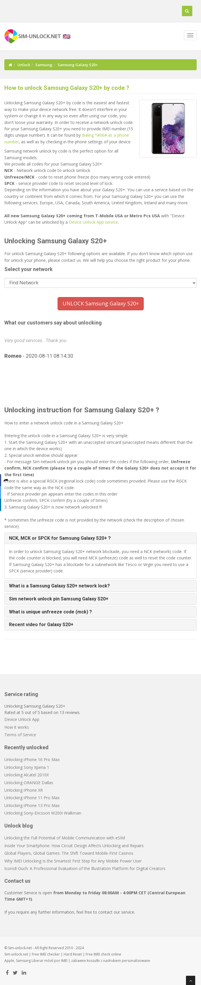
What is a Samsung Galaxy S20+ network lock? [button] (59, 586)
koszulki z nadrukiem (104, 960)
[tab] (100, 538)
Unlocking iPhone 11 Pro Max (32, 797)
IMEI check (102, 954)
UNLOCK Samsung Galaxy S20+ (100, 303)
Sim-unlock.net (16, 954)
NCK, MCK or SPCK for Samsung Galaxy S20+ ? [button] (60, 538)
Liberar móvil (42, 960)
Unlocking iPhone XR (23, 790)
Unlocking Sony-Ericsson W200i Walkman (42, 813)
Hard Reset (73, 954)
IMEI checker (50, 954)
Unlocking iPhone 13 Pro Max (32, 805)
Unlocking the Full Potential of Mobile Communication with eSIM (64, 838)
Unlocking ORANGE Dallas (28, 782)
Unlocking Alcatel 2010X (26, 775)
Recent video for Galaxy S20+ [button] (41, 624)
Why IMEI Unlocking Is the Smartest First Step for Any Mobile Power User (73, 861)
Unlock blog (18, 826)
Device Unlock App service (93, 222)
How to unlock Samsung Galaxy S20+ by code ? (66, 87)
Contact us (17, 881)
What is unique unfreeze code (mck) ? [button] (50, 612)
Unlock (23, 64)
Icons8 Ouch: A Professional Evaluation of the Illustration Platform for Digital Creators (84, 868)
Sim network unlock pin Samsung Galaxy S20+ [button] (58, 599)
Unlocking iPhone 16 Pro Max (32, 759)
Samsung (43, 64)
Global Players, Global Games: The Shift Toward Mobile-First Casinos (68, 853)
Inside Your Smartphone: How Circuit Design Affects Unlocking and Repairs (74, 845)
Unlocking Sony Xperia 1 (26, 767)
